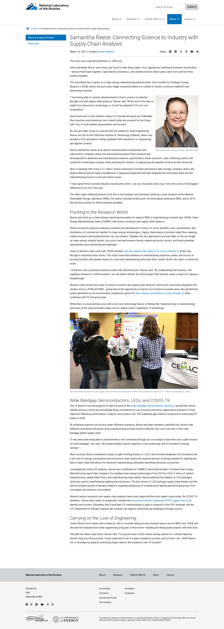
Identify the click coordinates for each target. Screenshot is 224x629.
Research (133, 19)
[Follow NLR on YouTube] (42, 604)
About (116, 19)
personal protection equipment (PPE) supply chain (158, 500)
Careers (190, 19)
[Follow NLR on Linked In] (36, 604)
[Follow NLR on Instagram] (31, 604)
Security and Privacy (108, 598)
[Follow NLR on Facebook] (27, 604)
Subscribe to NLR (34, 596)
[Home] (28, 28)
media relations (106, 51)
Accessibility (104, 589)
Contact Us (31, 588)
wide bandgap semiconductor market (151, 405)
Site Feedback (105, 602)
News (174, 19)
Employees (129, 593)
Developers (130, 589)
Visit (28, 592)
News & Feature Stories (41, 37)
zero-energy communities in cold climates (158, 293)
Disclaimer (104, 593)
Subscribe (33, 43)
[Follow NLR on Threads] (52, 604)
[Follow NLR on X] (48, 604)
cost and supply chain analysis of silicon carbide (149, 251)
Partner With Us (155, 19)
